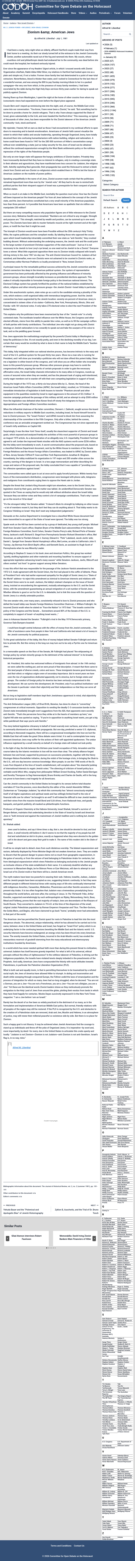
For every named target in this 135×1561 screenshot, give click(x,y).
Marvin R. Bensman (124, 1035)
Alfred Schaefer (123, 282)
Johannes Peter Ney (124, 883)
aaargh (119, 244)
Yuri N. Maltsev (107, 1527)
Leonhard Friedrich (108, 977)
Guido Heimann (122, 700)
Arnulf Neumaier (108, 335)
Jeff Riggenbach (123, 865)
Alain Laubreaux (108, 264)
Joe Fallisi (105, 879)
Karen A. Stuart (107, 929)
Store (73, 13)
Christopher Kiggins (109, 445)
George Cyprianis (123, 658)
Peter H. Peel (106, 1179)
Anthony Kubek (107, 321)
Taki (118, 1384)
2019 (109, 84)
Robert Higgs (122, 1267)
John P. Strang (122, 895)
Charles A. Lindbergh (121, 420)
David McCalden (108, 498)
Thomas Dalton (107, 1408)
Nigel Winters (107, 1119)
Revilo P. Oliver (107, 1240)
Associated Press (108, 341)
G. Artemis (106, 648)
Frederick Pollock (108, 634)
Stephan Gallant (107, 1362)
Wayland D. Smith (108, 1478)
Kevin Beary (121, 945)
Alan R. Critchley (108, 266)
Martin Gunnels (122, 1031)
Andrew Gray (122, 301)
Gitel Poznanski (107, 682)
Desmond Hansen (123, 512)
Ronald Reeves (122, 1297)
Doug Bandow (122, 530)
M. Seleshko (106, 1003)
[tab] (46, 1247)
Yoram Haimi (106, 1525)
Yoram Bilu (121, 1523)
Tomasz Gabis (122, 1422)
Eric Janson (106, 580)
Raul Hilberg (121, 1231)
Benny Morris (122, 365)
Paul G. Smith (107, 1167)
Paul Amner (121, 1161)
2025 (109, 61)
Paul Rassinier (122, 1171)
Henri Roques (107, 748)
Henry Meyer (122, 754)
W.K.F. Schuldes (107, 1472)
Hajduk (119, 716)
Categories (107, 180)
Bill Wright (121, 373)
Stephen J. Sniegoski (121, 1365)
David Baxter (106, 490)
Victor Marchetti (108, 1462)
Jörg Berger (121, 907)
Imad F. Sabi (106, 794)
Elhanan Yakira (122, 562)
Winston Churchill (108, 1505)
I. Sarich (105, 788)
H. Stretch (105, 714)
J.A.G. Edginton (122, 819)
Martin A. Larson (108, 1029)
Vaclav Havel (106, 1456)
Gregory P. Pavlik (123, 698)
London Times (107, 985)
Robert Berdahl (107, 1261)
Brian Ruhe (106, 381)
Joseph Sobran (107, 917)
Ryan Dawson (107, 1311)
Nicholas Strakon (123, 1113)
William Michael (107, 1501)
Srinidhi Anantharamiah (122, 1357)
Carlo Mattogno (122, 401)
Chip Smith (121, 431)
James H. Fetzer (108, 833)
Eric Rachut (121, 580)
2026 (108, 44)
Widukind (120, 1480)
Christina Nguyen (123, 435)
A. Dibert (120, 242)
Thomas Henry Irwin (109, 1412)
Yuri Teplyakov (122, 1527)
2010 (109, 118)
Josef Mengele (107, 911)
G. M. (119, 648)
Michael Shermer (108, 1067)
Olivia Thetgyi (122, 1136)
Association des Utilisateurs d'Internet (123, 343)
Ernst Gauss (121, 586)
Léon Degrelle (122, 973)
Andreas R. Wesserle (124, 296)
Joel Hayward (122, 881)
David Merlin (121, 498)
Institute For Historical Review (125, 798)
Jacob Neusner (122, 825)
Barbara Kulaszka (123, 359)
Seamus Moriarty (108, 1338)
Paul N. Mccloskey (108, 1171)
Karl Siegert (121, 933)
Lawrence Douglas (108, 969)
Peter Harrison (122, 1179)
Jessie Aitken (122, 873)
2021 (109, 76)
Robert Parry (106, 1277)
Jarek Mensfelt (107, 853)
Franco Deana (107, 620)
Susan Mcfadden (123, 1374)
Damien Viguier (107, 471)
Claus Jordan (122, 447)
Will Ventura (106, 1488)
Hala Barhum (106, 718)
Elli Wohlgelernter (108, 570)
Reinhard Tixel (107, 1237)
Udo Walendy (106, 1446)
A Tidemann (106, 242)
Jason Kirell (106, 855)
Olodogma (105, 1138)
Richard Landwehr (123, 1251)
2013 (109, 106)
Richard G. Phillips (123, 1247)
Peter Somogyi (107, 1183)
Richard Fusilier (107, 1247)
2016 (109, 95)
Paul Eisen (121, 1163)
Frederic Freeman (123, 630)
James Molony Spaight (122, 840)
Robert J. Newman (124, 1269)
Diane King (106, 518)
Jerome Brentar (123, 867)
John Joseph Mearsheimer (107, 886)
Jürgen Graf (121, 919)
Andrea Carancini (108, 294)
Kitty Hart (120, 949)
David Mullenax (122, 500)
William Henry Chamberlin (107, 1496)
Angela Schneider (108, 311)
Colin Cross (106, 457)
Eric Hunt (120, 578)
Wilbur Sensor (107, 1484)
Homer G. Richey (123, 768)
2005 (109, 137)
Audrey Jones (107, 347)
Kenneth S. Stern (108, 939)
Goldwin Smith (122, 684)
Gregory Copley (107, 698)
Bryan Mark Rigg (108, 389)
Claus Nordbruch (108, 449)
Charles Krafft (122, 425)
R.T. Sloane (121, 1220)
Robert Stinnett (107, 1279)
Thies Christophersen (107, 1405)
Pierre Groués (122, 1195)
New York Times (108, 1111)
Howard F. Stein (107, 774)
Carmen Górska (122, 403)
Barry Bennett (107, 361)
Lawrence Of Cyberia (124, 969)
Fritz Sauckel (106, 640)
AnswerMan (121, 315)
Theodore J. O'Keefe (124, 1402)
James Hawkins (123, 833)
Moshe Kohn (106, 1085)
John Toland (106, 901)
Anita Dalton (106, 313)
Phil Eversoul (106, 1187)
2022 (109, 72)
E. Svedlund (121, 546)
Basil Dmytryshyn (108, 363)
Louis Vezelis (122, 989)
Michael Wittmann (123, 1067)
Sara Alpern (121, 1325)
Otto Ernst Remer (123, 1143)
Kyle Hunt (105, 955)
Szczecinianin (122, 1376)
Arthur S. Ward (107, 339)
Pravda (104, 1203)
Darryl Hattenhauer (109, 488)
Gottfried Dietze (123, 688)
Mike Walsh (106, 1073)
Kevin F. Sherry (107, 947)
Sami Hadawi (122, 1319)
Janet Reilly (106, 851)
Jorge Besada (107, 909)
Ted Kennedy (106, 1388)
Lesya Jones (121, 979)
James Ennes (122, 831)
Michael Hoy (121, 1061)
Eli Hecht (105, 566)
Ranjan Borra (106, 1231)
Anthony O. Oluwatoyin (106, 324)
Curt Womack (122, 459)
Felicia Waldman (108, 608)
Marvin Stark (106, 1037)
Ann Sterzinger (122, 313)
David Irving (121, 494)
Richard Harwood (123, 1249)
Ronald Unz (106, 1299)
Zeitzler (120, 1537)
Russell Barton (122, 1307)
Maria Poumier (122, 1015)
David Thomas (122, 504)
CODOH (105, 455)
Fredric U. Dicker (123, 634)
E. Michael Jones (108, 546)
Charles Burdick (107, 423)
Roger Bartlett (107, 1289)
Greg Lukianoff (107, 694)
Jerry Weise (121, 871)
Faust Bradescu (122, 606)
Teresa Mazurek (123, 1388)
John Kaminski (107, 893)
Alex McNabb (122, 272)
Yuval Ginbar (106, 1529)
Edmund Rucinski (123, 548)
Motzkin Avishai (123, 1085)
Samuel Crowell (107, 1321)
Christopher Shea (123, 445)
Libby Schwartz (122, 981)
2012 (110, 110)
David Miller (106, 500)
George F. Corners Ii (109, 660)
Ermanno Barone (108, 584)
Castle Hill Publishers (121, 414)
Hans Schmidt (107, 724)
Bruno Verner (122, 387)
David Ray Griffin (123, 502)
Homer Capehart (108, 768)
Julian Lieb (106, 919)
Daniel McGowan (123, 478)
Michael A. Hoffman (124, 1049)
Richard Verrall (107, 1255)
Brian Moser (121, 379)
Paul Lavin (105, 1169)
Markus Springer (123, 1027)
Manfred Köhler (107, 1011)
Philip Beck (121, 1187)
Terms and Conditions (61, 1545)
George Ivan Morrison (121, 661)
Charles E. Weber (108, 425)
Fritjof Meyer (122, 638)
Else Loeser (121, 570)
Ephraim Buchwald (108, 576)
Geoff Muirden (107, 654)
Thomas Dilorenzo (123, 1408)
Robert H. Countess (109, 1265)
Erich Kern (121, 582)
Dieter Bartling (122, 520)
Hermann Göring (108, 760)
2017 (109, 91)
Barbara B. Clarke (108, 359)
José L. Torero (122, 909)
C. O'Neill (105, 397)
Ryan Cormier (122, 1309)
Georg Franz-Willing (124, 654)
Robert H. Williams (124, 1265)
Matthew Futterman (124, 1039)
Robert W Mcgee (123, 1279)
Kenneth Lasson (108, 941)
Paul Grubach (122, 1167)
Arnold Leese (122, 333)
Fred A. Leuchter (123, 628)
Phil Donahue (122, 1185)
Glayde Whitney (107, 684)
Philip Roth (106, 1191)
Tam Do (120, 1386)
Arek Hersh (121, 329)
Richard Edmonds (108, 1244)
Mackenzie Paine (123, 1003)
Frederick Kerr (122, 632)
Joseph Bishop (107, 913)
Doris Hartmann (107, 530)
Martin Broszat (107, 1031)
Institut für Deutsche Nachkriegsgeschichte (110, 798)
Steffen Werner (122, 1360)
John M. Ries (122, 893)
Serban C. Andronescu (121, 1339)
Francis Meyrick (107, 616)
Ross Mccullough (123, 1301)
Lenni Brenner (122, 971)
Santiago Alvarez (108, 1325)
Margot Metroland (108, 1015)
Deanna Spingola (123, 508)
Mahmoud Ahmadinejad (107, 1008)
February (111, 48)
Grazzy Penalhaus (108, 692)
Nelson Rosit (106, 1109)
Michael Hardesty (108, 1061)
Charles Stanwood (123, 429)
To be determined (123, 1420)
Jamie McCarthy (108, 847)
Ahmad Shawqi (122, 260)
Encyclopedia (38, 13)
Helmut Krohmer (123, 746)
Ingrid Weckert (124, 796)
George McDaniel (123, 664)
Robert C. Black (122, 1261)
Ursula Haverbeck (108, 1448)
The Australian (122, 1392)
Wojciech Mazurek (123, 1509)
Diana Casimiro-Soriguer (123, 515)
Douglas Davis (107, 534)
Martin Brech (122, 1029)
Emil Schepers (107, 572)
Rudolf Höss (121, 1303)
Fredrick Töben (107, 636)
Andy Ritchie (121, 307)
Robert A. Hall (122, 1257)
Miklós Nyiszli (122, 1073)
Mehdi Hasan (106, 1047)
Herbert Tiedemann (124, 756)
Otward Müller (107, 1147)
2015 (109, 99)
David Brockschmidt (124, 490)
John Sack (121, 897)
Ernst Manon (106, 588)
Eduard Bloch (107, 550)
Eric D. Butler (106, 578)
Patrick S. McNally (123, 1158)
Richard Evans (122, 1244)
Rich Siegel (121, 1240)
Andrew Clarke (107, 301)
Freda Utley (106, 630)
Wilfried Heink (122, 1484)
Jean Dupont (121, 855)
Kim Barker (106, 949)
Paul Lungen (121, 1169)
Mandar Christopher (124, 1007)
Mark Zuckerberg (108, 1027)
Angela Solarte (122, 311)
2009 (109, 122)
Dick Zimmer (106, 520)
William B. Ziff (122, 1491)
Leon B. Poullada (108, 973)
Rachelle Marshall (108, 1224)
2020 (109, 80)
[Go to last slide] (7, 1238)
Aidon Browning (107, 262)
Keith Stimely (107, 937)
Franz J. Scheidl (123, 624)
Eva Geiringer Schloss (122, 593)
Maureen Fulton (107, 1045)
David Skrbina (107, 504)
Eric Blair (120, 576)
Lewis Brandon (107, 981)
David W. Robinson (108, 506)
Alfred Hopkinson (108, 280)
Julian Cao (121, 917)
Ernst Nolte (121, 588)
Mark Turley (121, 1023)
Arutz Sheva (121, 339)
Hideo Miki (106, 762)
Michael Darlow (122, 1055)
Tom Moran (106, 1422)
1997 (109, 167)
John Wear (121, 901)
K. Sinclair (121, 927)
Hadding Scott (107, 716)
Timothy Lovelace (108, 1420)
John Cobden (122, 889)
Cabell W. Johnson (108, 399)
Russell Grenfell (107, 1309)
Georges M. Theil (108, 670)
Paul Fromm (121, 1165)
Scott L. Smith (122, 1327)
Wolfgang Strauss (108, 1513)
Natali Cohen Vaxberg (122, 1102)
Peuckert (105, 1185)
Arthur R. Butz (122, 337)
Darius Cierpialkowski (122, 485)
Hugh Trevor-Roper (109, 776)
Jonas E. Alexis (122, 905)
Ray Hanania (121, 1233)
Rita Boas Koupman (109, 1257)
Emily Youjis (106, 574)
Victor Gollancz (122, 1460)
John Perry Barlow (108, 897)
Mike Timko (121, 1071)
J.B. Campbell (107, 821)
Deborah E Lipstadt (109, 510)
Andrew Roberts (123, 303)
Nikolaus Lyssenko (124, 1121)
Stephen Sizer (107, 1368)
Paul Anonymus (107, 1163)
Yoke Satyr (106, 1523)
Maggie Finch (122, 1005)
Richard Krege (107, 1251)
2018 (109, 87)
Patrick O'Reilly (107, 1158)
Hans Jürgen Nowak (124, 720)
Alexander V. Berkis (124, 278)
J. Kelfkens (106, 817)
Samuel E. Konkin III (124, 1321)
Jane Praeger (122, 849)
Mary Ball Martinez (124, 1037)
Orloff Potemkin (107, 1140)
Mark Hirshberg (107, 1023)
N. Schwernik (107, 1099)
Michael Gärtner (123, 1057)
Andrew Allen (107, 298)
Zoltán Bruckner (107, 1539)
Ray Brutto (106, 1233)
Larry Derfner (107, 967)
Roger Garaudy (122, 1289)
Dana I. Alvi (106, 473)
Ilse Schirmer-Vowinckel (107, 791)
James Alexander (123, 829)
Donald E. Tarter (107, 528)
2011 (109, 114)
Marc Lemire (121, 1011)
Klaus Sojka (121, 951)
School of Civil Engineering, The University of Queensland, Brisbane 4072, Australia (108, 1331)
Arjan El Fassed (107, 331)
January (110, 57)
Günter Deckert (122, 702)
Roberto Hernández (124, 1281)
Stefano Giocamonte (109, 1360)
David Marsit (121, 496)
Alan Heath (121, 264)
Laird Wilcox (106, 965)
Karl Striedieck (107, 935)
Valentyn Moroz (123, 1456)
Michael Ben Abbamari (106, 1052)
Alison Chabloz (122, 284)
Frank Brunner (122, 620)
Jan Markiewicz (107, 849)
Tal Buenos (106, 1386)
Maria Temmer (122, 1017)
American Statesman (106, 291)
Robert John (121, 1271)
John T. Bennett (123, 899)
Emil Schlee (121, 572)
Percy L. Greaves (123, 1173)
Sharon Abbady (122, 1346)
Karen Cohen (122, 929)
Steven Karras (107, 1372)
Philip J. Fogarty (108, 1189)
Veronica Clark (122, 1458)
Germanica (106, 678)
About (5, 13)
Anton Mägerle (107, 327)
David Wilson (122, 506)
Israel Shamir (107, 807)
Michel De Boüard (108, 1069)
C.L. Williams (122, 397)
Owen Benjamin (123, 1147)
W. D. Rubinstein (108, 1470)
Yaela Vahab (106, 1521)
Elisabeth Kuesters (124, 566)
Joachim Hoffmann (124, 877)
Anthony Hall (106, 317)
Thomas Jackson (108, 1416)
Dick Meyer (121, 518)
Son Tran (105, 1356)
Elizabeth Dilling (108, 568)
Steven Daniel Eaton (124, 1370)
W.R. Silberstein (123, 1472)
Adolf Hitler (106, 260)
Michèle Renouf (123, 1069)
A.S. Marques (107, 244)
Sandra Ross (121, 1323)
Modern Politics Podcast (123, 1076)
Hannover (120, 718)
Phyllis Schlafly (122, 1193)
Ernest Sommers (123, 584)
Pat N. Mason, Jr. (123, 1154)
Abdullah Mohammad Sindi (123, 247)
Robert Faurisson (123, 1263)
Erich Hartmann (107, 582)
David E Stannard (108, 494)
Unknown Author (123, 1446)
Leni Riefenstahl (108, 971)
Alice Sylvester (107, 284)
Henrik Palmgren (123, 748)
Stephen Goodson (108, 1364)
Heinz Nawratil (122, 742)
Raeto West (121, 1224)
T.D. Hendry (106, 1384)
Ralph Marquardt (108, 1229)
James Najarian (107, 843)
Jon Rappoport (107, 905)
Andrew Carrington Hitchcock (124, 298)
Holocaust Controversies (122, 765)
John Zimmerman (123, 903)
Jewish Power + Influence (19, 27)
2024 (109, 64)
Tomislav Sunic (107, 1424)
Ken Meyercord (122, 937)
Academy (15, 13)
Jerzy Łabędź (107, 873)
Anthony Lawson (123, 321)
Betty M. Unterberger (121, 370)
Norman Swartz (122, 1129)
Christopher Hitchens (106, 442)
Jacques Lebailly (108, 829)
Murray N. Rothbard (124, 1087)
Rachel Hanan (122, 1222)
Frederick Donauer (108, 632)
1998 (109, 164)
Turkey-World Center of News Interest (124, 1431)
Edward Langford (108, 560)
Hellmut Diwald (122, 744)
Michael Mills (122, 1063)
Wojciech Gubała (108, 1509)
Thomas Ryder (122, 1418)
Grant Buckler (107, 690)
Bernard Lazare (122, 367)
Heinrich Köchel (123, 740)
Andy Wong (106, 309)
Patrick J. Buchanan (124, 1156)
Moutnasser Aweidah (106, 1088)
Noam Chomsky (123, 1125)
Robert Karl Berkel (108, 1273)
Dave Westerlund (123, 488)
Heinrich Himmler (108, 740)
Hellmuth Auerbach (109, 746)
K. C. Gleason (107, 927)
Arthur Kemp (122, 335)
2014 (109, 103)
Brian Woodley (122, 381)
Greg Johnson (122, 692)
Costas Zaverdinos (108, 459)
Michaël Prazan (107, 1065)
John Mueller (106, 895)
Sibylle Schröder (108, 1350)
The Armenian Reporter (107, 1393)
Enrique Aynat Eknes (124, 574)
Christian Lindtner (108, 435)
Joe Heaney (121, 879)
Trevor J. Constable (109, 1428)
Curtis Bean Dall (108, 461)
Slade (119, 1352)
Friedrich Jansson (123, 636)
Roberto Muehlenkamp (107, 1284)
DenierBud (121, 510)
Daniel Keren (121, 475)
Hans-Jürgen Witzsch (106, 727)
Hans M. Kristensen (109, 722)
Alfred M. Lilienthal (22, 1047)
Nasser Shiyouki (108, 1101)
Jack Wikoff (121, 823)
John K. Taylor (122, 891)
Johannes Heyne (108, 883)
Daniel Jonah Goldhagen (106, 475)
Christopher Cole (123, 437)
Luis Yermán (106, 995)
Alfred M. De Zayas (124, 280)
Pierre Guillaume (108, 1199)
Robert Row (121, 1277)
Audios (93, 13)
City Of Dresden (107, 447)
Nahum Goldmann (123, 1099)
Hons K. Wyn (106, 770)
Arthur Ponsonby (108, 337)
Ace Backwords (122, 254)
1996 (109, 171)
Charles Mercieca (123, 427)
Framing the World (108, 612)
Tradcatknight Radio (124, 1426)
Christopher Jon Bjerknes (123, 442)
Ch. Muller (121, 417)
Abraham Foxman (108, 254)
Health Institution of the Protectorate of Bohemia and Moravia (124, 735)
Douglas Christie (108, 532)
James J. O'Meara (108, 835)
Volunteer (127, 13)
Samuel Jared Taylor (109, 1323)
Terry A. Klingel (107, 1390)
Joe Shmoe (106, 881)
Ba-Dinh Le (106, 357)
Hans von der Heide (124, 724)
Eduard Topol (122, 550)
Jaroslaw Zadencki (124, 853)
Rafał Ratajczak (107, 1226)
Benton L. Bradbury (109, 367)
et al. (119, 590)
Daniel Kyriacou (107, 478)
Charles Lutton (107, 427)
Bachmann (121, 357)
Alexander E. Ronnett (106, 275)
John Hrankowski (108, 891)
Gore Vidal (106, 688)
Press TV (120, 1203)
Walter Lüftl (106, 1474)
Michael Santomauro (124, 1065)
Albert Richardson (108, 268)
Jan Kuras (121, 847)
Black (104, 375)
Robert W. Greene (108, 1281)
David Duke (121, 492)
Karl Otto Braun (107, 933)
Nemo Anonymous (124, 1109)
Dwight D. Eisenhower (106, 537)
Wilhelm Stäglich (108, 1486)
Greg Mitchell (122, 694)
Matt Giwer (106, 1039)
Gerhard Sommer (123, 672)
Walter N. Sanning (123, 1474)
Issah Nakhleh (124, 807)
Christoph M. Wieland (106, 438)
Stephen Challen (123, 1362)
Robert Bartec (122, 1259)
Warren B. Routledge (124, 1476)
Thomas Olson (107, 1418)
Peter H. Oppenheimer (122, 1176)
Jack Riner (106, 823)
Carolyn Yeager (107, 413)
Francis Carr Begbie (124, 612)
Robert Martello (107, 1275)
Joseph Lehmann (123, 911)
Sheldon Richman (123, 1348)
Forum (117, 13)
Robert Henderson (108, 1267)
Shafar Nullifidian (108, 1346)
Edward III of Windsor (121, 553)
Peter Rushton (122, 1181)
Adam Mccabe (122, 256)
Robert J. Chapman (109, 1269)
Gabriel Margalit (108, 650)
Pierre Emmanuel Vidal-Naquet (108, 1196)
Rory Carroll (106, 1301)
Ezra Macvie (121, 596)
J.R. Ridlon (121, 821)
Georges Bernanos (124, 668)
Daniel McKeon (107, 480)
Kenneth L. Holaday (124, 939)
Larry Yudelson (122, 967)
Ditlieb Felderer (122, 522)
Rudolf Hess (106, 1303)
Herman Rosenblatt (124, 758)
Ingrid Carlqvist (124, 794)
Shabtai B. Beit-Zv (123, 1344)
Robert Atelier (107, 1259)
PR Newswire (122, 1201)
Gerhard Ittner (107, 672)
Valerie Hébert (107, 1458)
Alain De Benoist (123, 262)
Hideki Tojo (121, 760)
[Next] (94, 1238)
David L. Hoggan (108, 496)
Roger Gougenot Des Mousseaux (109, 1292)
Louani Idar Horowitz (124, 987)
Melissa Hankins (123, 1047)
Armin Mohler (122, 331)
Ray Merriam (106, 1235)
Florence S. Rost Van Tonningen (124, 609)
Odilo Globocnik (107, 1136)
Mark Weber (121, 1025)
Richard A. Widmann (109, 1242)
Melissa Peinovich (108, 1049)
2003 (109, 145)
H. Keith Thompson (124, 712)
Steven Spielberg (123, 1372)
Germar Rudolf (122, 678)
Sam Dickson (106, 1319)
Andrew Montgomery (106, 304)
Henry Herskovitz (123, 752)
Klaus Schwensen (108, 951)
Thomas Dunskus (108, 1410)
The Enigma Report (124, 1396)
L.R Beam (120, 963)
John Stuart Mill (107, 899)
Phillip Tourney (107, 1193)
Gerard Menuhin (123, 670)
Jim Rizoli (105, 877)
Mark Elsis (106, 1021)
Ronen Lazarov (122, 1299)
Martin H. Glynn (107, 1033)
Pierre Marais (122, 1199)
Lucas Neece (122, 991)
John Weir (105, 903)
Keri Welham (106, 943)
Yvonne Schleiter (123, 1529)
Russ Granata (107, 1307)
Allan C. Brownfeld (108, 286)
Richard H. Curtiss (108, 1249)
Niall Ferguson (122, 1111)
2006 (109, 133)
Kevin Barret (106, 945)
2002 (109, 148)
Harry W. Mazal (122, 730)
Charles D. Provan (123, 423)
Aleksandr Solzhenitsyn (122, 269)
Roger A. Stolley (123, 1287)
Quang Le (105, 1210)
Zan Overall (106, 1537)
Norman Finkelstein (109, 1129)
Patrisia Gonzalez (108, 1161)
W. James (120, 1470)
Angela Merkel (122, 309)
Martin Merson (107, 1035)
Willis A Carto (122, 1503)
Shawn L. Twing (107, 1348)
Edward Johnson (108, 556)
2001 (109, 152)
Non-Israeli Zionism (40, 27)
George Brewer (107, 658)
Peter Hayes (106, 1181)
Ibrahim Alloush (124, 788)
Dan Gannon (121, 471)
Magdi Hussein (107, 1005)
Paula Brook (106, 1173)
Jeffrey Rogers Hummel (107, 868)
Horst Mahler (122, 772)
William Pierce (122, 1501)
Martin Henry (122, 1033)
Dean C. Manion (107, 508)
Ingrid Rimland (107, 796)
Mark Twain (106, 1025)
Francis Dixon (107, 614)
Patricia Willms (107, 1156)
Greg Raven (106, 696)
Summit (26, 13)
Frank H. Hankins (108, 622)
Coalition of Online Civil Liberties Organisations (124, 451)
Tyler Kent (105, 1434)
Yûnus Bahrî (121, 1525)
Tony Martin (121, 1424)
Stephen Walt (122, 1368)
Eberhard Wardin (108, 548)
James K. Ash (107, 839)
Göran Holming (107, 686)
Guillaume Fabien (108, 702)
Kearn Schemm (122, 935)
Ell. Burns (120, 568)
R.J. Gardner (106, 1220)
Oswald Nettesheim (124, 1140)
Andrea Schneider (108, 296)
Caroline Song (122, 407)
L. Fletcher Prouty (108, 963)
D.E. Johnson (122, 468)
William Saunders (108, 1503)
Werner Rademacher (124, 1478)
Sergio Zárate (122, 1342)
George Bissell (122, 656)
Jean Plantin (106, 857)
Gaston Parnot (107, 652)
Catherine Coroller (108, 417)
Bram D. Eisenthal (108, 377)
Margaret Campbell (124, 1013)
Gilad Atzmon (107, 680)
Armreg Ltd (106, 333)
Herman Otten (107, 758)
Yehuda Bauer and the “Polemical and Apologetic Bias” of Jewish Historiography (26, 1209)
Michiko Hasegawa (109, 1071)
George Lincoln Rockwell (107, 665)
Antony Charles (107, 329)
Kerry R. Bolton (122, 943)
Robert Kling (121, 1273)
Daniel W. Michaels (109, 484)
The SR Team (107, 1398)
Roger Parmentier (123, 1291)
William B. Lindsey (108, 1491)
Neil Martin (121, 1105)
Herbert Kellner (107, 756)
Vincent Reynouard (124, 1462)
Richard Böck (122, 1242)
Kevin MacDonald (123, 947)
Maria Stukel (106, 1017)
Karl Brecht (121, 931)
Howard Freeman (123, 774)
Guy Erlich (105, 704)
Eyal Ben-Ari (106, 596)
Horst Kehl (121, 770)
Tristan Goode (122, 1428)
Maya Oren (121, 1045)
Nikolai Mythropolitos (107, 1122)
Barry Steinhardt (123, 361)
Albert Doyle (121, 266)
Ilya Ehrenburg (124, 790)
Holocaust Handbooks (58, 13)
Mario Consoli (122, 1019)
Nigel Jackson (107, 1117)
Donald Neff (121, 528)
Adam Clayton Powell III (107, 257)
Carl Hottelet (121, 399)
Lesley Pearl (106, 979)
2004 (108, 141)
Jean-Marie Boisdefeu (121, 862)
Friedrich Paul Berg (109, 638)
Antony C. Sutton (123, 327)
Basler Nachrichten (124, 363)
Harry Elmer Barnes (109, 730)
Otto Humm (106, 1145)
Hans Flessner (107, 720)
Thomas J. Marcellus (121, 1413)
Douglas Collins (123, 532)
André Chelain (122, 290)
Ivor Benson (106, 809)
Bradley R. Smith (123, 375)
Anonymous (106, 315)
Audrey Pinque (122, 347)
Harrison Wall (122, 726)
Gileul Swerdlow (123, 680)
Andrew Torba (107, 307)
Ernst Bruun (106, 586)
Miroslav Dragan (108, 1075)
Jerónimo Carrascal (109, 871)
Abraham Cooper (123, 250)
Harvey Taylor (107, 732)
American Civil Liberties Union (122, 287)
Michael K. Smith (108, 1063)
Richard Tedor (122, 1253)
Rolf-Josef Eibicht (108, 1295)
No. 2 (5, 27)
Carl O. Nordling (107, 401)
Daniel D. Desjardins (124, 473)
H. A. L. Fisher (107, 712)
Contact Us (79, 1545)
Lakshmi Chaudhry (124, 965)
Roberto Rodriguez (124, 1283)
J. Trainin (105, 819)
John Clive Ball (107, 889)
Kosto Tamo (106, 953)
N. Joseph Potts (123, 1097)
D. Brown (105, 468)
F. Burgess (106, 604)
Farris (104, 606)
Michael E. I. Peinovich (106, 1058)
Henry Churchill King (109, 750)
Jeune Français (122, 875)
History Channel (123, 762)
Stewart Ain (106, 1374)
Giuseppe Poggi (123, 682)
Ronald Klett (106, 1297)
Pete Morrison (107, 1175)
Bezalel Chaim (107, 373)
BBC (103, 365)
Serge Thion (106, 1342)
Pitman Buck (106, 1201)
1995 (109, 175)
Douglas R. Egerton (124, 534)
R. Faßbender (107, 1218)
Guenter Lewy (107, 700)
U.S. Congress (107, 1442)
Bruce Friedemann (123, 383)
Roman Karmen (122, 1295)
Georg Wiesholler (108, 656)
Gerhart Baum (107, 674)
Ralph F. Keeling (123, 1226)
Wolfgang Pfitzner (123, 1511)
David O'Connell (107, 502)
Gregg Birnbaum (123, 696)
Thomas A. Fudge (123, 1404)
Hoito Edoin (106, 764)
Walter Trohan (107, 1476)
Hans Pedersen (122, 722)
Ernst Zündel (106, 590)
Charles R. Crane (108, 429)
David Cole (106, 492)
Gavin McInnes (122, 652)
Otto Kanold (121, 1145)
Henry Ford (121, 750)
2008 (109, 125)
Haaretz (120, 714)
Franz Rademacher (108, 628)
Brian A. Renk (122, 377)
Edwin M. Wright (123, 560)
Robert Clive (106, 1263)
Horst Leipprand (108, 772)
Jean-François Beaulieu (107, 862)
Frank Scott (121, 622)
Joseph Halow (107, 915)
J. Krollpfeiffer (122, 817)
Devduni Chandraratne (107, 515)
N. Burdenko (106, 1097)
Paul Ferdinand (107, 1165)
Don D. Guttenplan (108, 526)
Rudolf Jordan (107, 1305)
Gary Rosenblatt (123, 650)
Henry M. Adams (108, 754)
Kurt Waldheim (122, 953)
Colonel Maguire (123, 457)
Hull (118, 776)
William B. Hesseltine (121, 1488)
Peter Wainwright (123, 1183)
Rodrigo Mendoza (108, 1287)
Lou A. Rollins (107, 987)
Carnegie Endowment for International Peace (109, 409)
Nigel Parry (121, 1117)
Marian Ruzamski (108, 1019)
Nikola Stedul (122, 1119)
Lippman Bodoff (108, 983)
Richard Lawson (107, 1253)
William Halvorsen (123, 1493)
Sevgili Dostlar (107, 1344)
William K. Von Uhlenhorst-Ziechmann (122, 1497)
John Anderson (122, 885)
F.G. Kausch (121, 604)
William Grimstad (108, 1493)
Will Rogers (121, 1486)
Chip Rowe (106, 431)
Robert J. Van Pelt (108, 1271)
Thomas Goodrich (123, 1410)
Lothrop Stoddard (123, 985)
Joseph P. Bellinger (124, 915)
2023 (109, 68)
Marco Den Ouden (108, 1013)
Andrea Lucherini (123, 294)
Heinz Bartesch (107, 742)
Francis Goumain (123, 614)
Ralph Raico (121, 1229)
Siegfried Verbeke (123, 1350)
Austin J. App (107, 349)
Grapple (120, 690)
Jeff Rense (106, 865)
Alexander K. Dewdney (121, 275)
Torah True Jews (108, 1426)
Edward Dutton (107, 552)
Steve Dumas (106, 1370)
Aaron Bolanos (107, 246)
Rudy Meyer (121, 1305)
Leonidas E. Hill (122, 977)
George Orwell (107, 668)
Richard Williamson (124, 1255)
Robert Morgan (122, 1275)
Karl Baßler (106, 931)
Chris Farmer (122, 433)
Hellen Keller (106, 744)
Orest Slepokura (123, 1138)
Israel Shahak (123, 801)
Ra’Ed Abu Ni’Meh (108, 1222)
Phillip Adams (122, 1191)
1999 (109, 160)
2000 (109, 156)
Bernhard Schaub (108, 369)
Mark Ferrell (121, 1021)
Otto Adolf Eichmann (109, 1143)
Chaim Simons (107, 419)
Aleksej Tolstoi (107, 272)
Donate (6, 17)
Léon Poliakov (107, 975)
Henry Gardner (107, 752)
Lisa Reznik (121, 983)
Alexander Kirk (107, 278)
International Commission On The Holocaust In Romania (110, 803)
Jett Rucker (106, 875)
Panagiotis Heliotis (109, 1154)
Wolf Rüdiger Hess (108, 1511)
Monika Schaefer (123, 1083)
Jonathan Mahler (108, 907)
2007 (109, 129)
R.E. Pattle (121, 1218)
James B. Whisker (108, 831)
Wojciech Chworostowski (122, 1506)
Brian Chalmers (107, 379)
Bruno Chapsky (107, 387)
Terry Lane (121, 1390)
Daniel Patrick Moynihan (122, 481)
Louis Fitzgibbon (108, 989)
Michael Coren (107, 1055)
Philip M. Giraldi (123, 1189)
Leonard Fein (122, 975)
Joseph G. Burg (122, 913)
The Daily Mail (107, 1396)
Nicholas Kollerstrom (106, 1114)
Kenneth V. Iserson (124, 941)
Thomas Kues (122, 1416)
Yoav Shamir (121, 1521)
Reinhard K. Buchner (124, 1235)
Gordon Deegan (122, 686)
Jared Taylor (121, 851)
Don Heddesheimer (124, 526)
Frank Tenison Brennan (107, 625)
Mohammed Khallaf (109, 1083)
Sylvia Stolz (106, 1376)
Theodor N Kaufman (109, 1402)
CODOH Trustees (123, 455)
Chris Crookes (107, 433)
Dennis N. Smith (108, 512)
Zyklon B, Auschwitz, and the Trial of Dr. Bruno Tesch (76, 1209)
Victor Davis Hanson (109, 1460)
